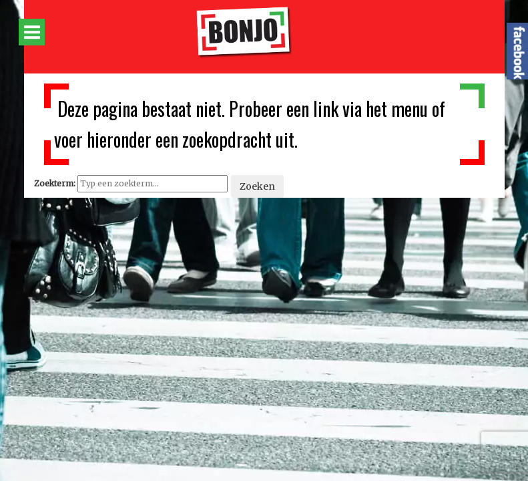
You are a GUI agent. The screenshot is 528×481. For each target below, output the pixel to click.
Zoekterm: (54, 183)
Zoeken (257, 186)
